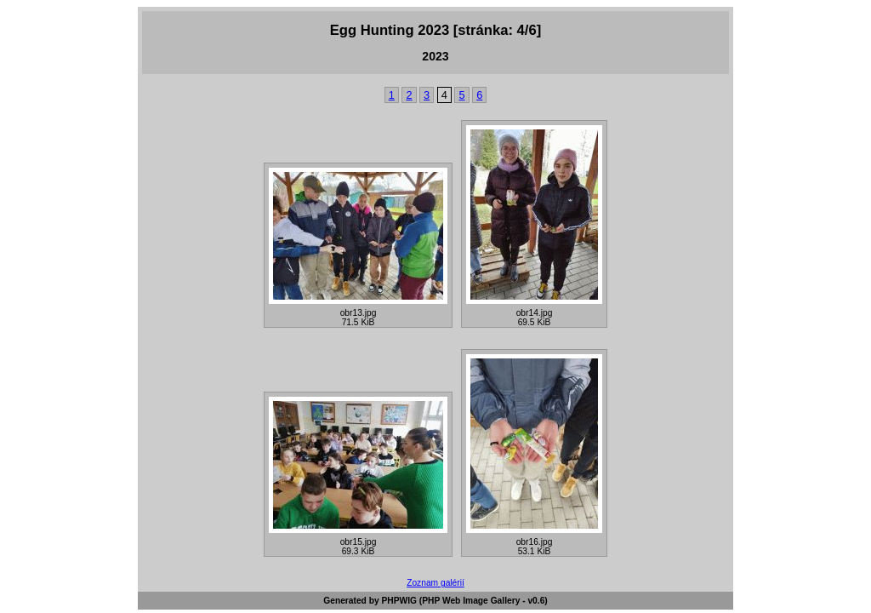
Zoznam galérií (435, 582)
